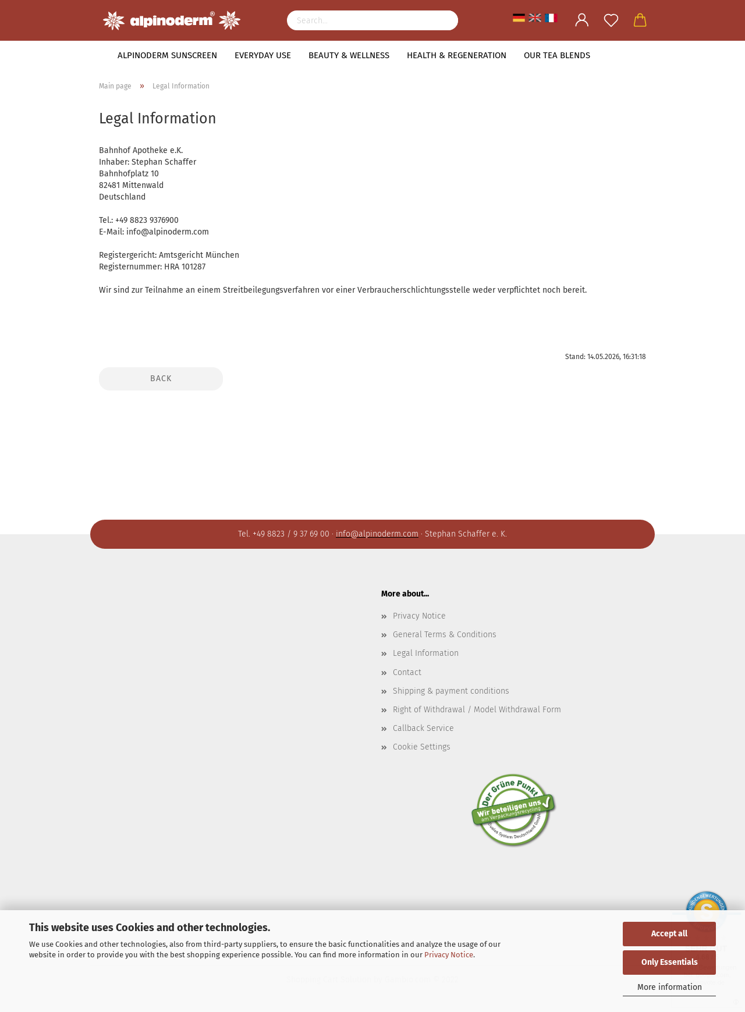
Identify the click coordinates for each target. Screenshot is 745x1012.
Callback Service (423, 728)
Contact (407, 672)
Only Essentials (669, 962)
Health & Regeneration (456, 55)
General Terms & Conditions (444, 635)
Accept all (669, 934)
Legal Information (426, 653)
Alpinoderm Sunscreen (167, 55)
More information (669, 987)
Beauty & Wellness (348, 55)
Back (161, 379)
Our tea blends (557, 55)
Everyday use (263, 55)
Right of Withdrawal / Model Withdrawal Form (477, 710)
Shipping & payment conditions (451, 691)
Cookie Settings (421, 747)
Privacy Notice (448, 954)
